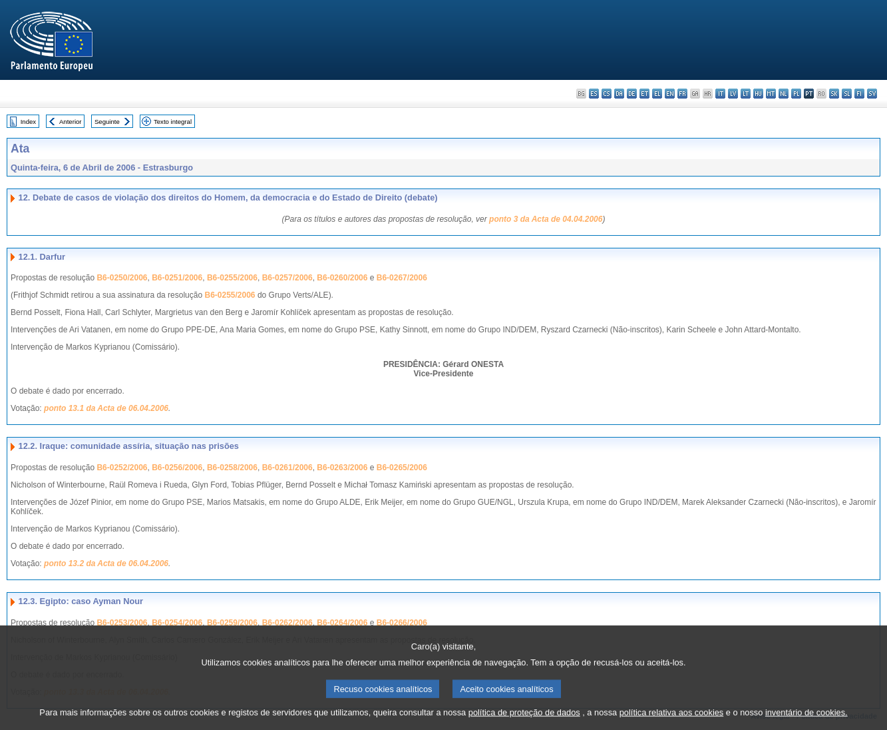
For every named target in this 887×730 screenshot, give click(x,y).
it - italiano (720, 94)
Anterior (70, 121)
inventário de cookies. (806, 722)
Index (28, 121)
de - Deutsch (632, 94)
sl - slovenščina (847, 94)
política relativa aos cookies (672, 722)
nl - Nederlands (784, 94)
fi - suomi (859, 94)
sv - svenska (872, 94)
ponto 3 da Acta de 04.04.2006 (545, 219)
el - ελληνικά (657, 94)
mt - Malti (771, 94)
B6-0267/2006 (402, 277)
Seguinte (107, 121)
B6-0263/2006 (342, 467)
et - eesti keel (644, 94)
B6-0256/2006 (177, 467)
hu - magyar (758, 94)
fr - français (682, 94)
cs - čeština (607, 94)
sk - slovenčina (834, 94)
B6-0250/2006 (121, 277)
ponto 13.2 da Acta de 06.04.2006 (106, 563)
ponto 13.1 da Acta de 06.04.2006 (106, 408)
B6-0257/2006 (287, 277)
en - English (670, 94)
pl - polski (796, 94)
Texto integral (173, 121)
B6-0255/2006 (232, 277)
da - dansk (619, 94)
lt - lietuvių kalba (746, 94)
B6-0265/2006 (402, 467)
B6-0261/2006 (287, 467)
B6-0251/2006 (177, 277)
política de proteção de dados (524, 722)
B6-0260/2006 (342, 277)
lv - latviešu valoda (733, 94)
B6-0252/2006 (121, 467)
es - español (594, 94)
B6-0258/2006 (232, 467)
